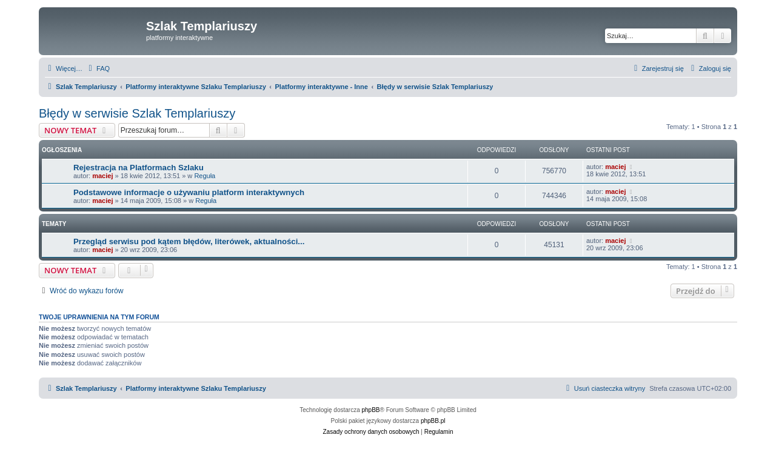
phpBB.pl (433, 420)
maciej (102, 175)
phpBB (371, 410)
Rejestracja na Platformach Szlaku (138, 167)
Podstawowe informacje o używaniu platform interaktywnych (188, 192)
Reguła (204, 175)
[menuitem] (97, 68)
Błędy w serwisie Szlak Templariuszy (137, 113)
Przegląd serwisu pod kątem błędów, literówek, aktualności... (188, 241)
